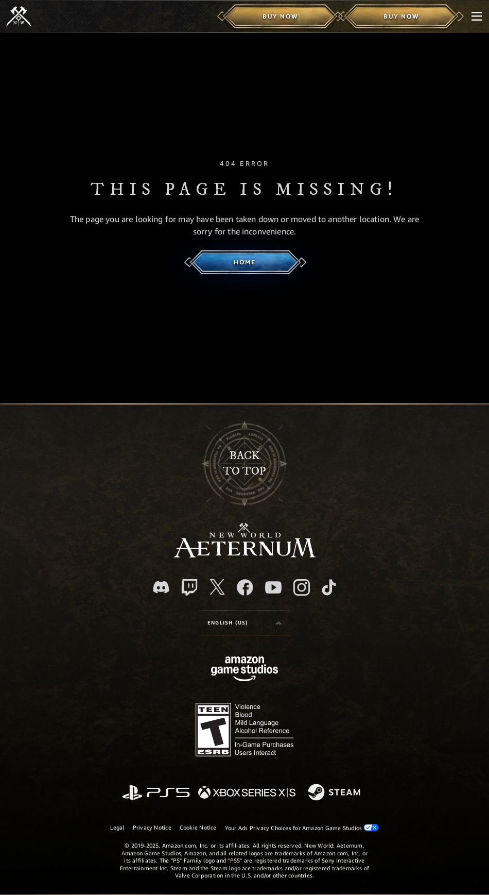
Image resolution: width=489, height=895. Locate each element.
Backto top (244, 463)
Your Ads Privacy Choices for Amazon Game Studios (302, 827)
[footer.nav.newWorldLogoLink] (245, 554)
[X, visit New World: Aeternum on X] (217, 587)
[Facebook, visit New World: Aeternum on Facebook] (245, 587)
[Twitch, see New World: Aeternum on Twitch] (189, 587)
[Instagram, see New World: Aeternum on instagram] (301, 587)
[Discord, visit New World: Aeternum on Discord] (161, 587)
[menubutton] (476, 16)
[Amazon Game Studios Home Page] (244, 670)
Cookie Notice (198, 827)
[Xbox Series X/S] (247, 793)
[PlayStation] (156, 793)
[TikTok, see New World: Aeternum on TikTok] (329, 587)
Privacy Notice (152, 827)
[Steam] (335, 793)
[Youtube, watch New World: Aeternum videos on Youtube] (273, 587)
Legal (117, 827)
